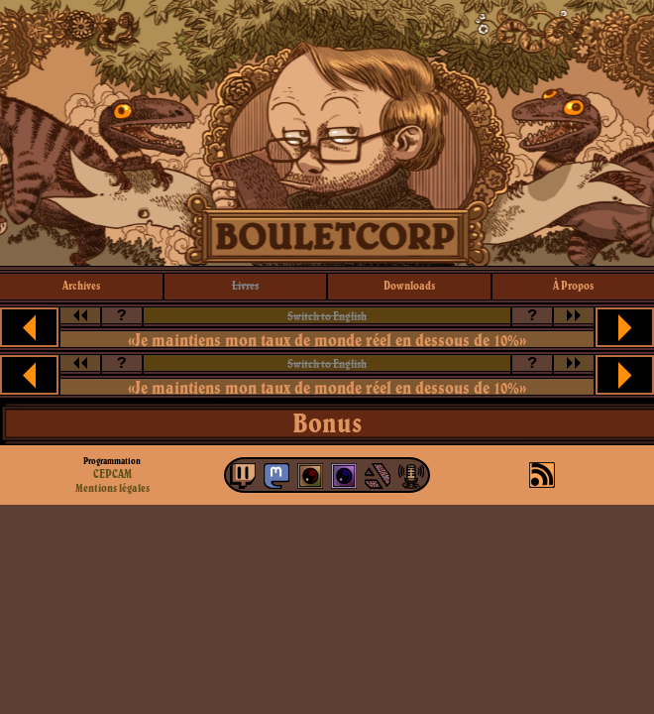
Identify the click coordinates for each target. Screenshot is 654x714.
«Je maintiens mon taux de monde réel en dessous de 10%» (327, 339)
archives (81, 285)
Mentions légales (112, 488)
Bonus (327, 422)
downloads (409, 285)
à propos (573, 285)
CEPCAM (112, 473)
